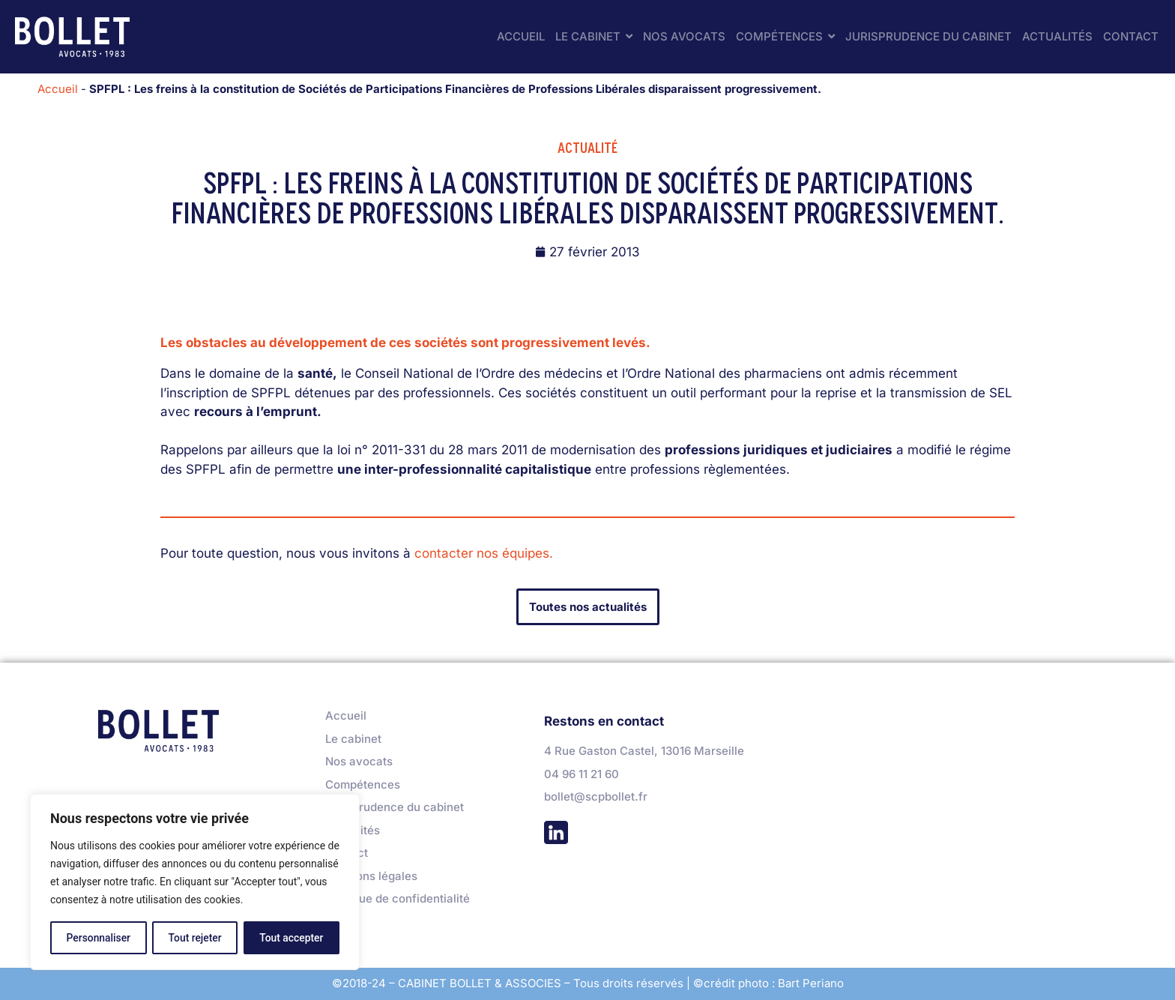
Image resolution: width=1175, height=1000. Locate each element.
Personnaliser (98, 938)
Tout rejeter (195, 938)
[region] (195, 882)
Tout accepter (291, 938)
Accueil (57, 89)
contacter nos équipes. (483, 553)
